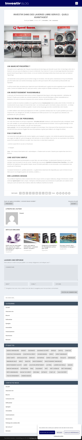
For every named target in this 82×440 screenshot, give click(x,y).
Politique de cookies (58, 436)
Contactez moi (10, 399)
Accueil (8, 307)
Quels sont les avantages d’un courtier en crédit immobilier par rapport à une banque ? (13, 248)
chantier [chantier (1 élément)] (68, 350)
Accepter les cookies (47, 432)
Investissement (10, 331)
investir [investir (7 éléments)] (27, 361)
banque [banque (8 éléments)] (53, 350)
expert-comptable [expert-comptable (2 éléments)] (52, 358)
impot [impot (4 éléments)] (21, 361)
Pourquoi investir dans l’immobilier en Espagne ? (67, 246)
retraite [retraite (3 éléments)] (44, 372)
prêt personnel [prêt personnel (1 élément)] (66, 368)
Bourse (8, 315)
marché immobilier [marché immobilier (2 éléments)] (12, 368)
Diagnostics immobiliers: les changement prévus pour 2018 (49, 247)
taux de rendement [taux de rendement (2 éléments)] (13, 376)
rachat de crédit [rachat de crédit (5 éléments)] (25, 372)
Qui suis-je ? (9, 427)
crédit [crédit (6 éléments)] (51, 354)
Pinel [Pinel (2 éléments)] (31, 368)
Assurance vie (9, 311)
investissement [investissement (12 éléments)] (37, 361)
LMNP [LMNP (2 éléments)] (25, 365)
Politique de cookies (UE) (13, 423)
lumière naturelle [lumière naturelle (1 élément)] (60, 365)
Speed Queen (16, 181)
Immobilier (45, 20)
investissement (47, 103)
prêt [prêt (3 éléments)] (46, 368)
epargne (8, 407)
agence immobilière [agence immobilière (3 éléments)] (13, 350)
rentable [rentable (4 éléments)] (36, 372)
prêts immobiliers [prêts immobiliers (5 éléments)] (12, 372)
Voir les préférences (72, 432)
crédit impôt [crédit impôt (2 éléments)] (11, 358)
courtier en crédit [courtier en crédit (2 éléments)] (29, 354)
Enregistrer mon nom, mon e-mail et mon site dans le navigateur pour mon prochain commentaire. (32, 288)
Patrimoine (9, 335)
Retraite (8, 339)
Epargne (8, 323)
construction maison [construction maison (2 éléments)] (14, 354)
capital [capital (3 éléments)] (60, 350)
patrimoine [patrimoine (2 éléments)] (24, 368)
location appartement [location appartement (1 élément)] (36, 365)
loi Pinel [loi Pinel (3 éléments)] (49, 365)
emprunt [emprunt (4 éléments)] (32, 358)
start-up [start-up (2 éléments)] (52, 372)
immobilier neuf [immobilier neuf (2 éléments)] (12, 361)
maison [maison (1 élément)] (70, 365)
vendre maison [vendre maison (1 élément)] (26, 376)
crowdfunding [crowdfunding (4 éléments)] (42, 354)
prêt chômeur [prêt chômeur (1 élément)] (54, 368)
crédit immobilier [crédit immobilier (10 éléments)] (61, 354)
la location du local (39, 121)
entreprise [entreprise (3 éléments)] (40, 358)
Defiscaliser (9, 319)
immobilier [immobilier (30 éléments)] (71, 358)
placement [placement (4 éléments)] (39, 368)
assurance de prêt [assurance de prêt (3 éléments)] (43, 350)
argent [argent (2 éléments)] (23, 350)
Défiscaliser (9, 403)
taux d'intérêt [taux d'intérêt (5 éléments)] (62, 372)
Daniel (31, 20)
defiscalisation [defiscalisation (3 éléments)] (22, 358)
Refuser (59, 432)
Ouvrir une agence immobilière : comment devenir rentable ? (31, 247)
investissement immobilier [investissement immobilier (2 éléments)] (53, 361)
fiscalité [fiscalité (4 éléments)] (63, 358)
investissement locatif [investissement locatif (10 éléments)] (14, 365)
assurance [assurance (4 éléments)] (31, 350)
